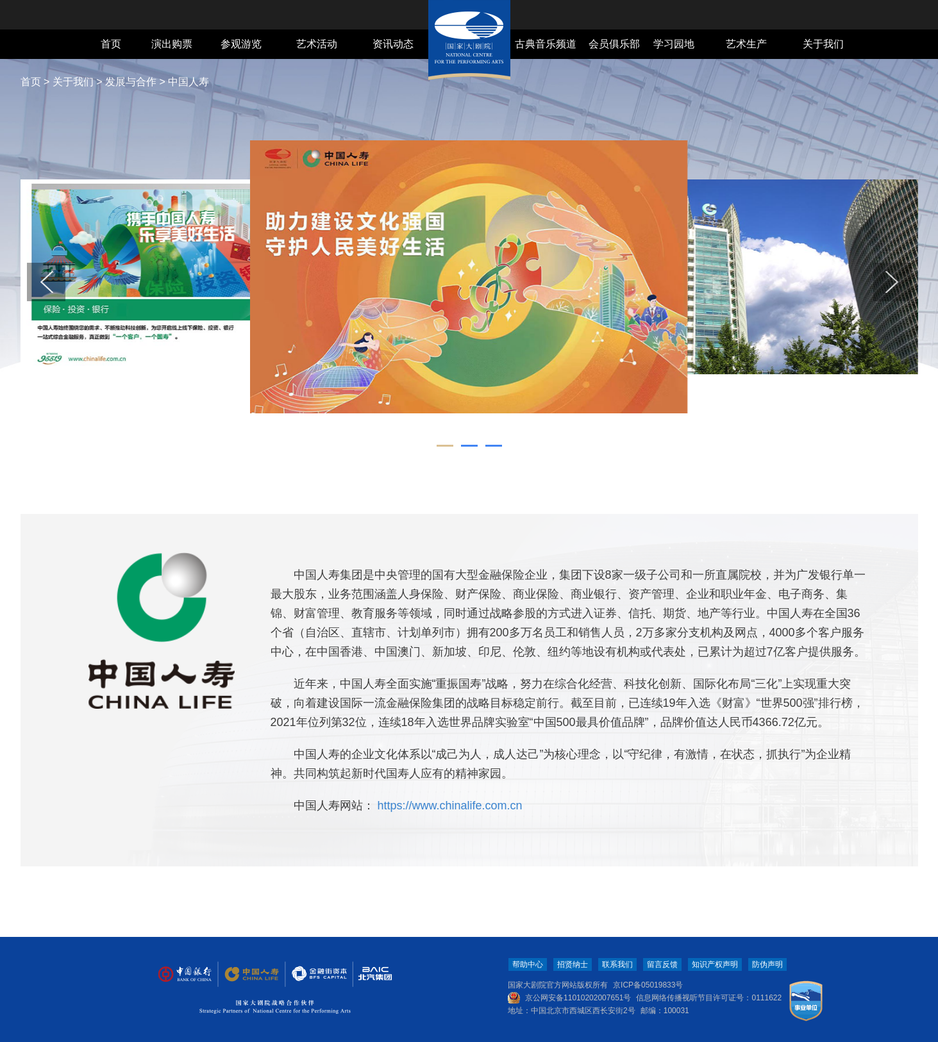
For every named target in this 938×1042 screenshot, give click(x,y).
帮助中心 (527, 964)
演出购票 (171, 43)
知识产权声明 (715, 964)
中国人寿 (188, 81)
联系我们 (617, 964)
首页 (111, 43)
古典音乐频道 (545, 43)
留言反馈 (662, 964)
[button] (46, 282)
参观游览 (241, 43)
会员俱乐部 (614, 43)
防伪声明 (767, 964)
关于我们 (823, 43)
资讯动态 (393, 43)
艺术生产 (746, 43)
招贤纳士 (572, 964)
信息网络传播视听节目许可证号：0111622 (709, 997)
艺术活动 (316, 43)
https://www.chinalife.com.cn (448, 805)
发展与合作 (130, 81)
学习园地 (673, 43)
